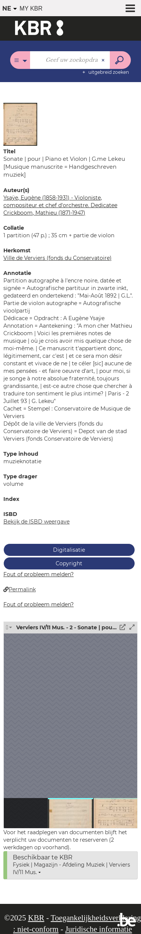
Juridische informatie (98, 929)
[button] (20, 124)
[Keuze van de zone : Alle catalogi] (20, 60)
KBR (36, 917)
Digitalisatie (69, 549)
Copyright (69, 563)
